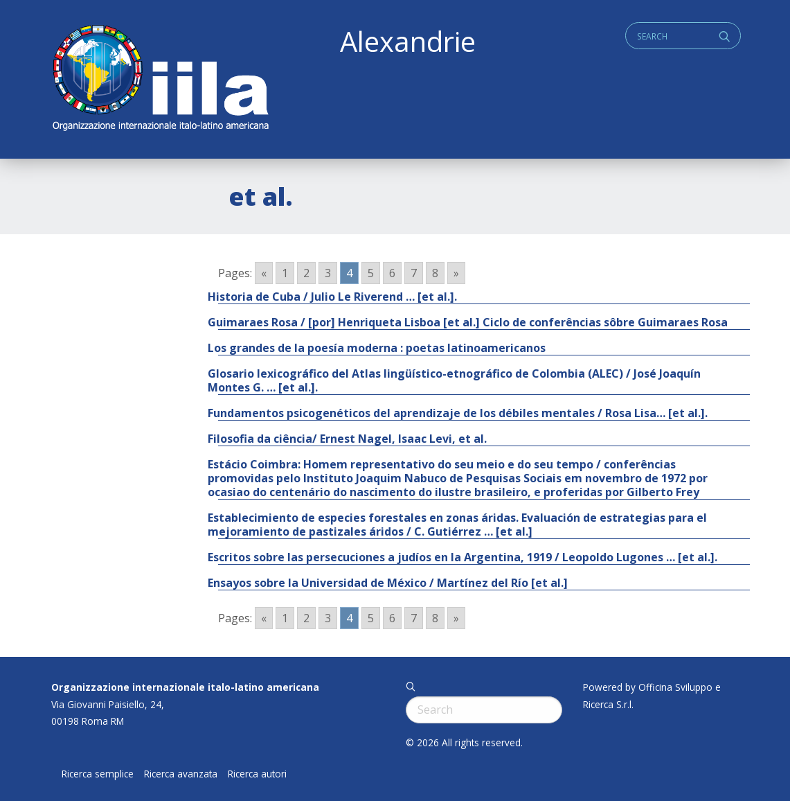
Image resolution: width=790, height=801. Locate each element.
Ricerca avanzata (180, 774)
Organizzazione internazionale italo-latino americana (185, 687)
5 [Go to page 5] (371, 273)
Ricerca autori (257, 774)
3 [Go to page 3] (328, 273)
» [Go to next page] (456, 273)
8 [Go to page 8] (435, 273)
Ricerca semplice (98, 774)
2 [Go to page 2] (306, 273)
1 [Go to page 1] (285, 273)
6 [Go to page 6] (392, 273)
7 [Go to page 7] (414, 273)
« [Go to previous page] (264, 273)
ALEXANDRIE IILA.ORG (160, 79)
